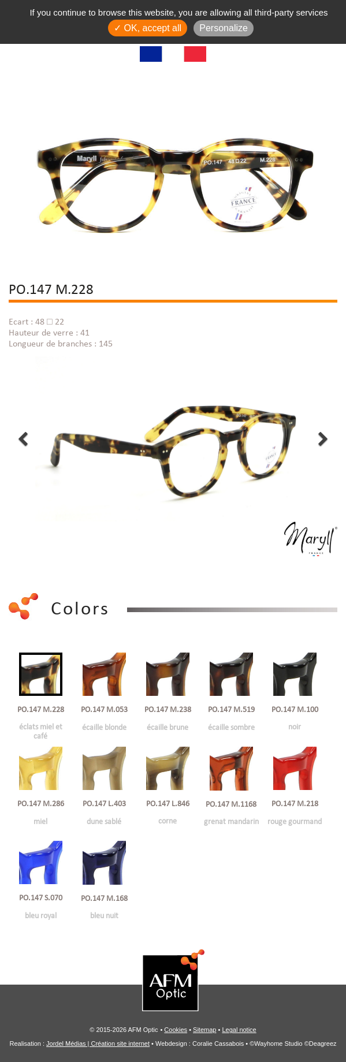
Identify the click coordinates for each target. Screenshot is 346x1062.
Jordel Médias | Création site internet (98, 1043)
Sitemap (204, 1029)
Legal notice (239, 1029)
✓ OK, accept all (147, 28)
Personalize (223, 28)
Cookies (175, 1029)
